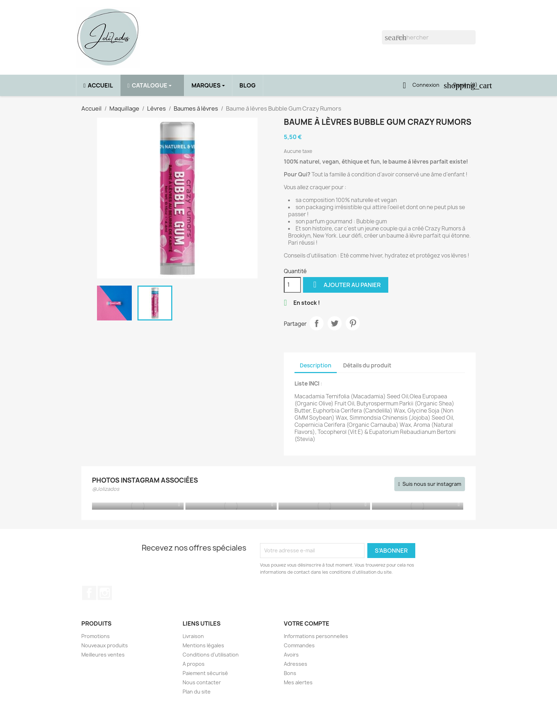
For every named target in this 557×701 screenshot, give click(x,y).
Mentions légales (203, 645)
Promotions (95, 636)
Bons (290, 673)
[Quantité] (292, 285)
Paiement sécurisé (205, 673)
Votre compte (306, 623)
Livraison (193, 636)
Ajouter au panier (345, 285)
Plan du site (197, 691)
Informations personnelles (316, 636)
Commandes (299, 645)
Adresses (295, 663)
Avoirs (291, 654)
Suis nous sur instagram (431, 483)
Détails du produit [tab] (367, 365)
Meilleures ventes (103, 654)
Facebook (89, 593)
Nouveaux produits (104, 645)
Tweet (335, 323)
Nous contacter (202, 682)
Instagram (105, 593)
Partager (316, 323)
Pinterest (353, 323)
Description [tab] (315, 365)
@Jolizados (105, 488)
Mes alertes (298, 682)
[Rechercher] (429, 37)
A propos (194, 663)
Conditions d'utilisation (211, 654)
